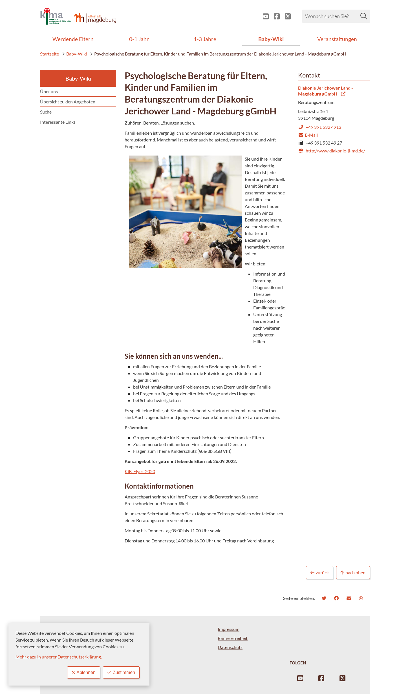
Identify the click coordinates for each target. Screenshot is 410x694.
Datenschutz (230, 647)
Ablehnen (84, 672)
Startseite (49, 53)
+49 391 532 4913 (319, 127)
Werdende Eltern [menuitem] (73, 39)
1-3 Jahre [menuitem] (205, 39)
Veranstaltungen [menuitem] (337, 39)
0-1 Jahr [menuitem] (139, 39)
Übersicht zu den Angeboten (67, 101)
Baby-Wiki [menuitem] (271, 39)
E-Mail (308, 135)
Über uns (49, 91)
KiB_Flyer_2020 (140, 471)
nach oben (353, 573)
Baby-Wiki (74, 53)
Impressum (228, 629)
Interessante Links (58, 122)
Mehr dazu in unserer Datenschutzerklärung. (59, 656)
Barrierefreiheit (233, 638)
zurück (319, 573)
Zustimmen (121, 672)
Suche (46, 111)
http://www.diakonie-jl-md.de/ (331, 150)
